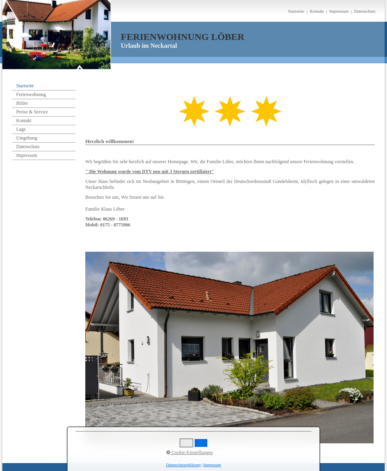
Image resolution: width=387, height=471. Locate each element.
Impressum (339, 11)
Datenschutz (365, 11)
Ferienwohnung (31, 94)
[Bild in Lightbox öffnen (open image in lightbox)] (229, 347)
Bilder (22, 103)
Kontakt (316, 11)
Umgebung (26, 138)
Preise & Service (32, 112)
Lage (21, 129)
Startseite (296, 11)
